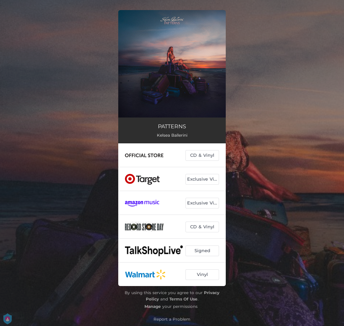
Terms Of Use (183, 298)
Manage (152, 306)
